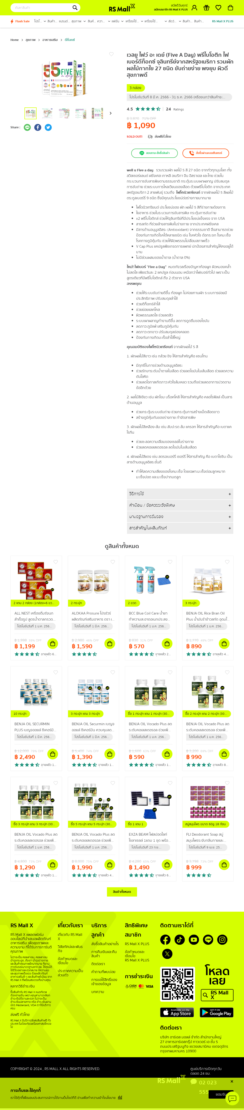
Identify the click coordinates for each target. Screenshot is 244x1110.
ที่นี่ (120, 1097)
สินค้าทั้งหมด (122, 893)
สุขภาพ (30, 40)
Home (14, 40)
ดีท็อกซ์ (70, 40)
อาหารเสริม (50, 40)
